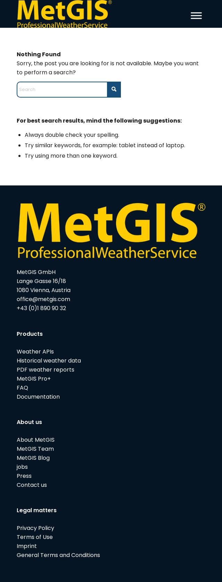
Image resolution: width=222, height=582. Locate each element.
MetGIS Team (35, 449)
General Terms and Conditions (58, 555)
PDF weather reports (45, 370)
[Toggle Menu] (196, 15)
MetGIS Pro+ (34, 379)
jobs (22, 467)
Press (24, 476)
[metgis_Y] (92, 14)
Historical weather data (49, 361)
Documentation (38, 397)
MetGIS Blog (33, 458)
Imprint (27, 546)
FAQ (22, 388)
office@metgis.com (43, 299)
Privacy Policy (35, 528)
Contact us (32, 485)
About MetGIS (36, 440)
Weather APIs (35, 352)
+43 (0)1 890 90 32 (41, 308)
